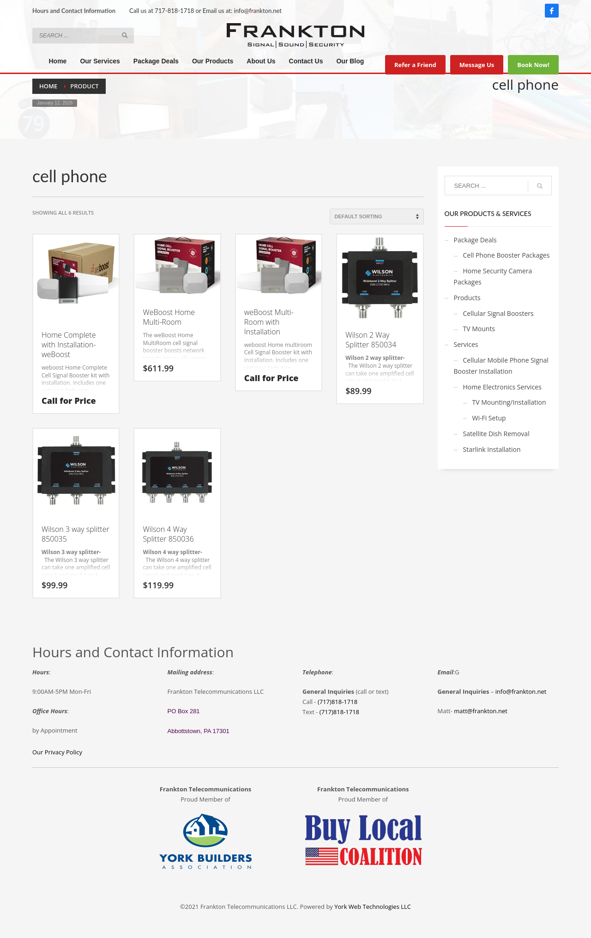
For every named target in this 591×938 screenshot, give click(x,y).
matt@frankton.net (480, 711)
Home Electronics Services (502, 387)
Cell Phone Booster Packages (506, 255)
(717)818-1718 (337, 701)
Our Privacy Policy (57, 752)
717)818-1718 (340, 712)
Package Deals (475, 239)
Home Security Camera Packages (493, 276)
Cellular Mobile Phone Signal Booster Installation (501, 366)
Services (466, 344)
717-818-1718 (174, 10)
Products (467, 297)
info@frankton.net (258, 10)
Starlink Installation (492, 449)
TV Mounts (479, 328)
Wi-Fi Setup (489, 417)
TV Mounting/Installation (509, 402)
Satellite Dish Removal (496, 433)
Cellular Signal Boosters (498, 313)
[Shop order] (377, 216)
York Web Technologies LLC (372, 906)
